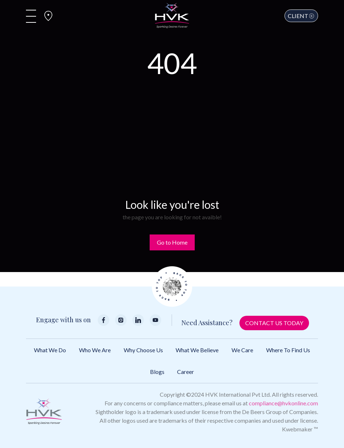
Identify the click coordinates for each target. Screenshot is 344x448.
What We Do (50, 349)
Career (185, 371)
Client (301, 15)
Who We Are (95, 349)
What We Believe (197, 349)
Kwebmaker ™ (300, 429)
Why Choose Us (143, 349)
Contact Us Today (274, 322)
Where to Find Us (288, 349)
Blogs (157, 371)
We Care (242, 349)
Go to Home (172, 242)
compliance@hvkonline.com (283, 403)
